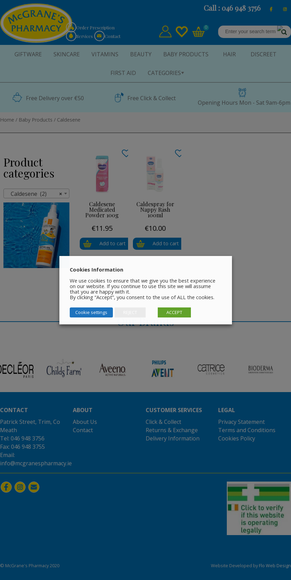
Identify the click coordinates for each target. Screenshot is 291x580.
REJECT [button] (130, 312)
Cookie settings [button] (91, 312)
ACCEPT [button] (174, 312)
